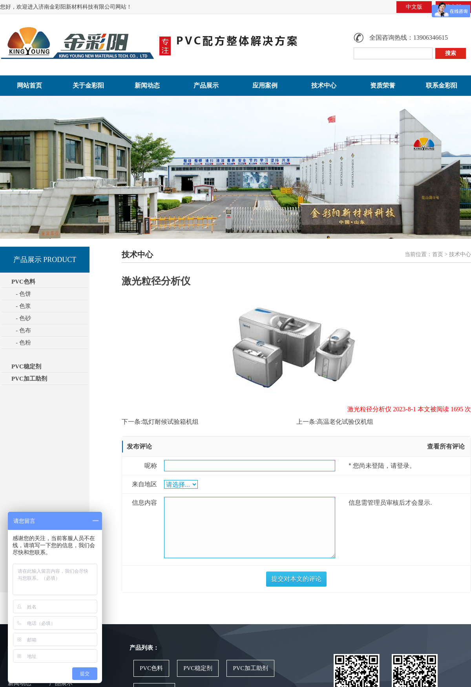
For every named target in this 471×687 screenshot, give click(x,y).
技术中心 (323, 85)
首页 (437, 254)
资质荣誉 (382, 85)
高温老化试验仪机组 (345, 421)
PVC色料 (151, 668)
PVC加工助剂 (29, 379)
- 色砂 (21, 318)
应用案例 (264, 85)
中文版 (414, 7)
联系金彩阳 (441, 85)
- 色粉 (21, 342)
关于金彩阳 (88, 85)
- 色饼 (21, 294)
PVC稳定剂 (26, 366)
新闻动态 (147, 85)
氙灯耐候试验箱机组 (170, 421)
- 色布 (21, 330)
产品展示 (206, 85)
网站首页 (29, 85)
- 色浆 (21, 306)
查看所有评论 (446, 446)
